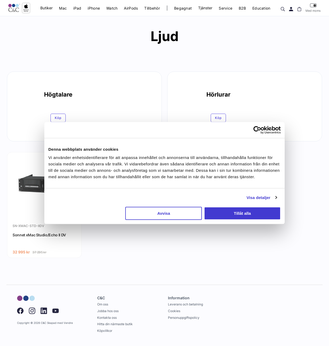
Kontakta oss (107, 318)
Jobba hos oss (108, 311)
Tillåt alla (242, 213)
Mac (63, 8)
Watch (112, 8)
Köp (58, 118)
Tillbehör (152, 8)
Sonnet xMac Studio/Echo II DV (39, 235)
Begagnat (183, 8)
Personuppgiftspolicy (183, 318)
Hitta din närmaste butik (115, 324)
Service (225, 8)
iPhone (94, 8)
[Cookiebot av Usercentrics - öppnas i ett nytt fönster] (257, 130)
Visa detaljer (258, 197)
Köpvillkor (104, 331)
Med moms (313, 8)
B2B (242, 8)
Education (261, 8)
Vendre (68, 322)
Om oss (102, 304)
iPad (77, 8)
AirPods (131, 8)
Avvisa (163, 213)
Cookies (174, 311)
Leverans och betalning (185, 304)
